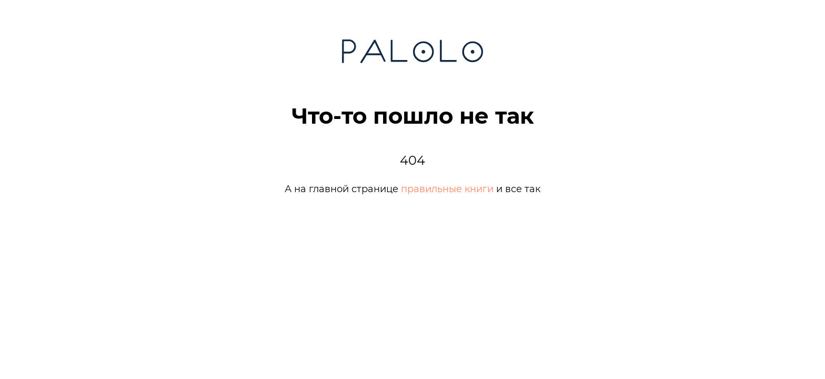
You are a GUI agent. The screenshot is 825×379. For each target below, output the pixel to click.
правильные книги (447, 189)
